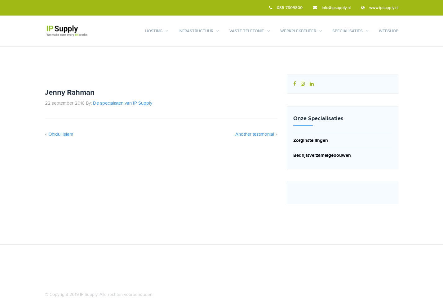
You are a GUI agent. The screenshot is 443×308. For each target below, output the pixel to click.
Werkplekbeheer (298, 31)
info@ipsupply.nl (332, 7)
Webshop (388, 31)
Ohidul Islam (60, 134)
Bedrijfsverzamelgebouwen (322, 155)
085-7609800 (286, 7)
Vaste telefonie (246, 31)
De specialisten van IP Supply (122, 103)
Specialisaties (347, 31)
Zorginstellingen (310, 140)
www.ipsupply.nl (379, 7)
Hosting (153, 31)
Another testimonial (254, 134)
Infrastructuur (196, 31)
